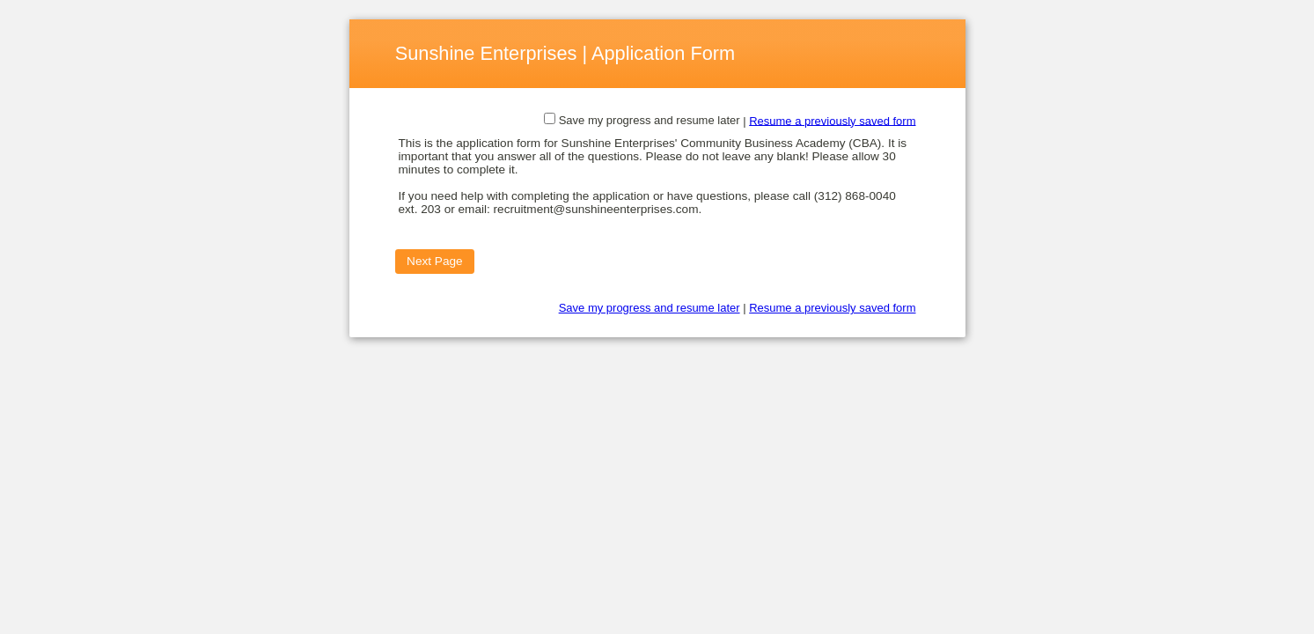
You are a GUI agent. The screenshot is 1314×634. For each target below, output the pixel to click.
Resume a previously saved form (832, 120)
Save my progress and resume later (649, 120)
